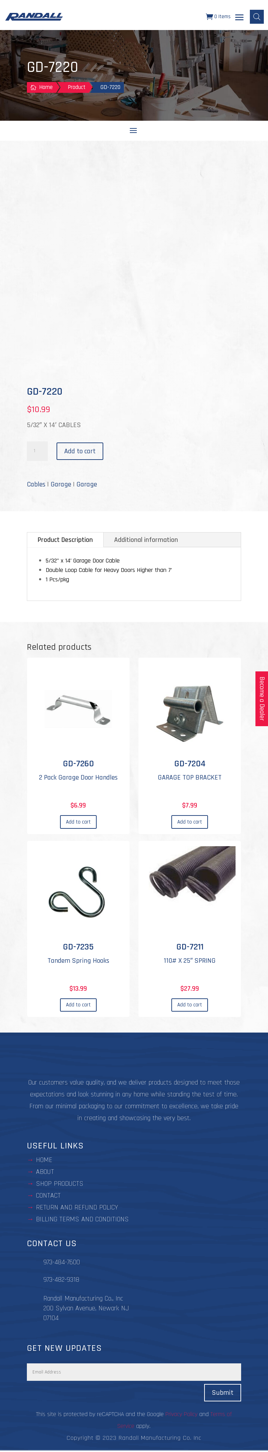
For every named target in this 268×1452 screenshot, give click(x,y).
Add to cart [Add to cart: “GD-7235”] (78, 1006)
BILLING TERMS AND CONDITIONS (82, 1220)
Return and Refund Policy (77, 1208)
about (45, 1172)
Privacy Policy (181, 1415)
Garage (61, 485)
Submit (222, 1393)
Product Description (65, 540)
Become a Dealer (262, 699)
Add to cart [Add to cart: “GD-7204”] (189, 823)
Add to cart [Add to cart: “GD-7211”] (189, 1006)
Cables (36, 485)
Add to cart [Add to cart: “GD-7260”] (78, 823)
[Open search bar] (256, 17)
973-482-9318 (61, 1280)
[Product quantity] (37, 452)
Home (44, 1161)
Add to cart (80, 452)
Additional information (146, 540)
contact (48, 1196)
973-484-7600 (61, 1263)
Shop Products (59, 1184)
